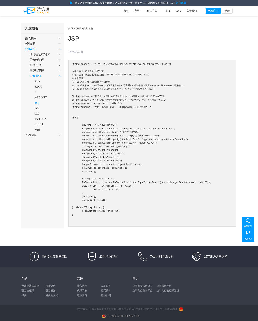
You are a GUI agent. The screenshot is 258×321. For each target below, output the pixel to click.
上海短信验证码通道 (168, 290)
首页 (126, 10)
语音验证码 (28, 290)
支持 (167, 10)
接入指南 (82, 285)
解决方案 (153, 10)
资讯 (178, 10)
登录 (227, 10)
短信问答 (82, 295)
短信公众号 (52, 295)
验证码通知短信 (30, 285)
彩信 (24, 295)
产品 (138, 10)
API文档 (105, 285)
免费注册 (213, 10)
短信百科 (106, 295)
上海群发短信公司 (143, 285)
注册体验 (181, 3)
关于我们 (192, 10)
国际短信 (51, 285)
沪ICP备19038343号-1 (165, 309)
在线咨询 (248, 226)
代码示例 (82, 290)
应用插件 (106, 290)
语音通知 (51, 290)
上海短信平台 (164, 285)
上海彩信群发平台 (143, 290)
